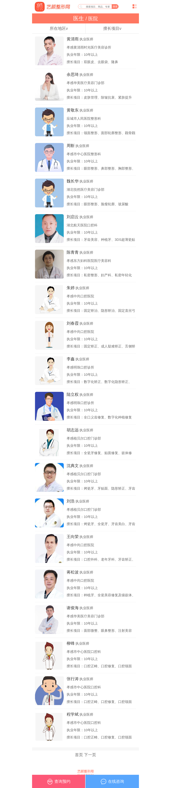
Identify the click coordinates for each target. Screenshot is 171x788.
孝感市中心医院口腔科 (84, 652)
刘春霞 (73, 323)
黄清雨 (73, 39)
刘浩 (71, 501)
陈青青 (73, 252)
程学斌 (73, 714)
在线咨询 (112, 782)
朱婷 (71, 287)
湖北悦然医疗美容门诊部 (85, 189)
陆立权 (73, 394)
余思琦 (73, 74)
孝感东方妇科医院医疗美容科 (89, 261)
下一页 (90, 755)
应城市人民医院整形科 (84, 118)
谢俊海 (73, 607)
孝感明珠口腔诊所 (80, 367)
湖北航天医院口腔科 (82, 225)
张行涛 (73, 678)
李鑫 (71, 359)
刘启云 (73, 216)
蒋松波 (73, 572)
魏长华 (73, 181)
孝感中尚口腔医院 (80, 296)
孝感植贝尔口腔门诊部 (84, 438)
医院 (92, 18)
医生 (79, 18)
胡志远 (73, 430)
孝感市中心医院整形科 (84, 154)
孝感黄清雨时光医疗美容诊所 (89, 47)
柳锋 (71, 643)
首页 (79, 755)
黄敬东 (73, 110)
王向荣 (73, 536)
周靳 (71, 145)
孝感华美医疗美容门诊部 (85, 83)
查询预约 (58, 782)
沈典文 (73, 465)
